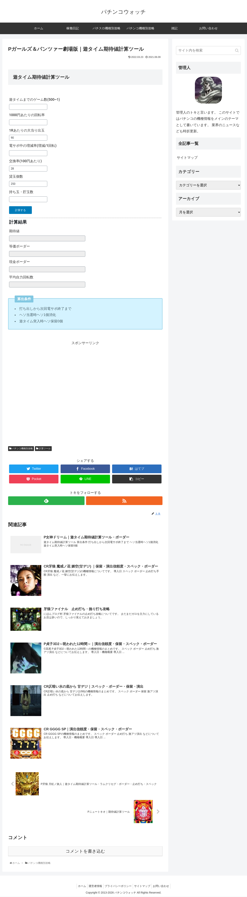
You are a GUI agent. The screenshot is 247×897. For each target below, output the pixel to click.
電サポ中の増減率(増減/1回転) (33, 146)
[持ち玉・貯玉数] (28, 199)
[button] (236, 50)
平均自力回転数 (21, 277)
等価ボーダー (19, 246)
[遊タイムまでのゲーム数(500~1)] (28, 107)
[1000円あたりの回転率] (28, 122)
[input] (208, 50)
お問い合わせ (164, 886)
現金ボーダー (19, 262)
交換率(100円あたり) (25, 161)
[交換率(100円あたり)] (28, 168)
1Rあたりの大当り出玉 (27, 130)
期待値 (14, 231)
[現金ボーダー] (47, 269)
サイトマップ (187, 158)
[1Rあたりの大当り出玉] (28, 138)
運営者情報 (94, 886)
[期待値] (47, 238)
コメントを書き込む (85, 851)
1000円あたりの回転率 (27, 115)
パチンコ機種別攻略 (21, 448)
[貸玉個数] (28, 184)
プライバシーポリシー (118, 886)
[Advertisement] (85, 392)
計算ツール (43, 448)
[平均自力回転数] (47, 284)
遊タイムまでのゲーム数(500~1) (34, 99)
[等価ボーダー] (47, 254)
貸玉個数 (16, 176)
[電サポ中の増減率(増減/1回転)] (28, 153)
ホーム (79, 886)
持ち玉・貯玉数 (21, 192)
